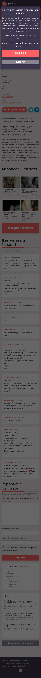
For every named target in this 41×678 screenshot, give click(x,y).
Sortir (20, 62)
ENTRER (20, 53)
